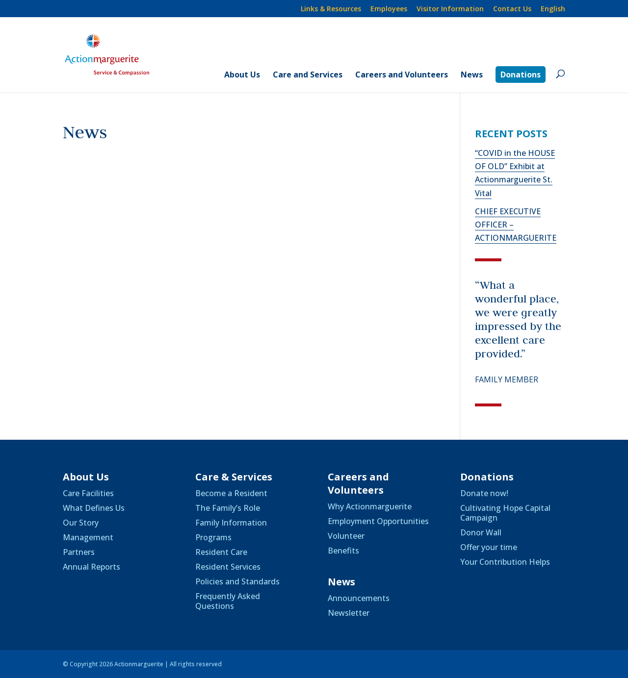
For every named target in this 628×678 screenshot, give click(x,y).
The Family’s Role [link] (227, 507)
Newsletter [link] (348, 612)
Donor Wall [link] (480, 532)
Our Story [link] (81, 522)
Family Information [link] (231, 522)
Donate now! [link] (484, 493)
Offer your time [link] (488, 547)
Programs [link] (213, 537)
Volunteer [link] (346, 535)
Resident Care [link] (221, 552)
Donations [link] (520, 74)
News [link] (472, 75)
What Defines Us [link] (94, 507)
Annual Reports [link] (91, 566)
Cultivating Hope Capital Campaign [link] (505, 512)
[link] (553, 11)
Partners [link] (79, 552)
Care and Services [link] (307, 75)
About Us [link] (242, 75)
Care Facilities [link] (88, 493)
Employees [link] (388, 9)
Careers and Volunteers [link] (401, 75)
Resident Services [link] (228, 566)
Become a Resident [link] (231, 493)
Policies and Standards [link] (237, 581)
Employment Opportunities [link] (378, 521)
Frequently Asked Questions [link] (227, 601)
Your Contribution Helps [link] (505, 561)
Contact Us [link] (512, 9)
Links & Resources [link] (331, 9)
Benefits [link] (343, 550)
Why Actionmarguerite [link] (370, 506)
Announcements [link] (359, 598)
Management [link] (88, 537)
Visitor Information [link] (450, 9)
